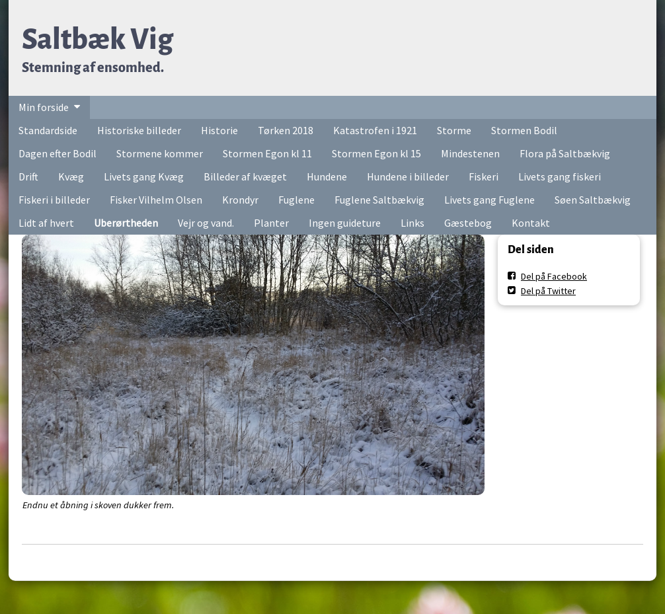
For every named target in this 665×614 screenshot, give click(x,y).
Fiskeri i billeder (54, 199)
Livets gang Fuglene (489, 199)
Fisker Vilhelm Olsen (156, 199)
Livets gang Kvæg (144, 176)
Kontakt (531, 222)
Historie (219, 130)
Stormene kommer (159, 153)
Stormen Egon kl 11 (267, 153)
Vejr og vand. (206, 222)
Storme (454, 130)
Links (412, 222)
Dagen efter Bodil (58, 153)
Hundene (327, 176)
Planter (271, 222)
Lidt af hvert (46, 222)
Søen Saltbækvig (593, 199)
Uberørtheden (126, 222)
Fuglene (296, 199)
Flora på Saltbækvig (565, 153)
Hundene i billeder (408, 176)
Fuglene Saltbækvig (379, 199)
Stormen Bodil (524, 130)
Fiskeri (483, 176)
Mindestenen (470, 153)
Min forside (44, 107)
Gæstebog (468, 222)
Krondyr (240, 199)
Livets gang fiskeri (559, 176)
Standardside (48, 130)
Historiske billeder (139, 130)
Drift (28, 176)
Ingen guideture (345, 222)
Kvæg (71, 176)
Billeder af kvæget (245, 176)
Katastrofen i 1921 (375, 130)
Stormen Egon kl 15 (376, 153)
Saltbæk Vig (97, 39)
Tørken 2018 (285, 130)
